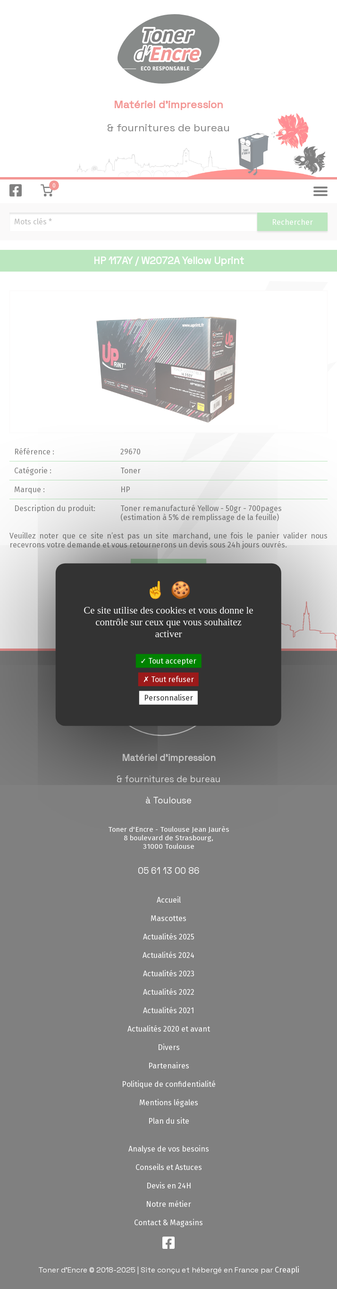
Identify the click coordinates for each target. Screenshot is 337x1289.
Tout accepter (168, 660)
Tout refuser (168, 678)
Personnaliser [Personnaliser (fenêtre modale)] (168, 697)
